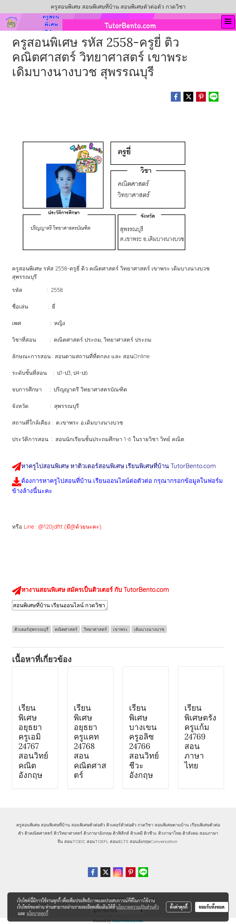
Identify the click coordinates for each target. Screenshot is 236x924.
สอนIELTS (119, 841)
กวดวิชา (145, 825)
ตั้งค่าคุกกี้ (178, 907)
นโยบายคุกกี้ (37, 913)
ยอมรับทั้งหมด (212, 907)
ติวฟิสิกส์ (121, 833)
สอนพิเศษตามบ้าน (172, 825)
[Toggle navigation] (228, 22)
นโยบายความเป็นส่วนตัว (137, 907)
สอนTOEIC (74, 841)
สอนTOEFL (97, 841)
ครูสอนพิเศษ (28, 825)
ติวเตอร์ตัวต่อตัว (121, 825)
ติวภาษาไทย (169, 833)
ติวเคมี (136, 833)
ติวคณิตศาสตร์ (39, 833)
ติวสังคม (190, 833)
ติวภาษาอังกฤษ (98, 833)
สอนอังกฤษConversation (153, 841)
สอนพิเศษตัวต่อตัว (88, 825)
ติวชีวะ (150, 833)
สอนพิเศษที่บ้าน (55, 825)
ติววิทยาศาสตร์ (68, 833)
